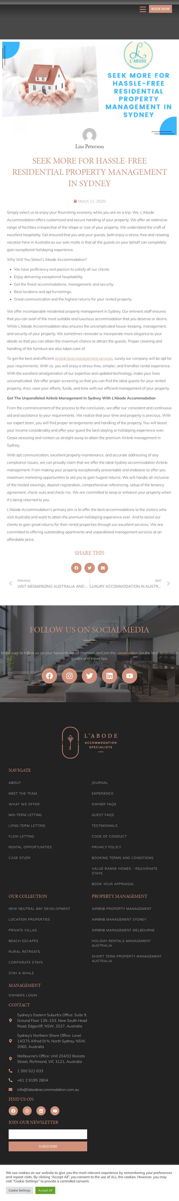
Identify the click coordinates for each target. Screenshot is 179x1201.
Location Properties (29, 919)
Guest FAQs (103, 815)
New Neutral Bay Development (39, 909)
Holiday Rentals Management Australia (121, 943)
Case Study (20, 858)
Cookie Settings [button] (19, 1190)
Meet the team (23, 793)
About (15, 783)
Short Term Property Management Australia (127, 958)
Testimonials (105, 826)
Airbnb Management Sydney (119, 919)
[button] (76, 568)
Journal (100, 783)
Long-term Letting (27, 826)
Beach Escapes (23, 941)
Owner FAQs (104, 804)
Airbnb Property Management (121, 909)
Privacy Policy (106, 847)
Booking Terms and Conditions (123, 858)
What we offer (24, 804)
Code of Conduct (109, 836)
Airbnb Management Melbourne (123, 930)
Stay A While (21, 973)
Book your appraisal (113, 884)
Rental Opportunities (30, 847)
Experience (103, 793)
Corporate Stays (26, 962)
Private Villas (23, 930)
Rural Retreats (24, 952)
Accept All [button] (45, 1190)
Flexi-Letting (21, 836)
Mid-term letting (25, 815)
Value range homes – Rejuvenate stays (125, 870)
